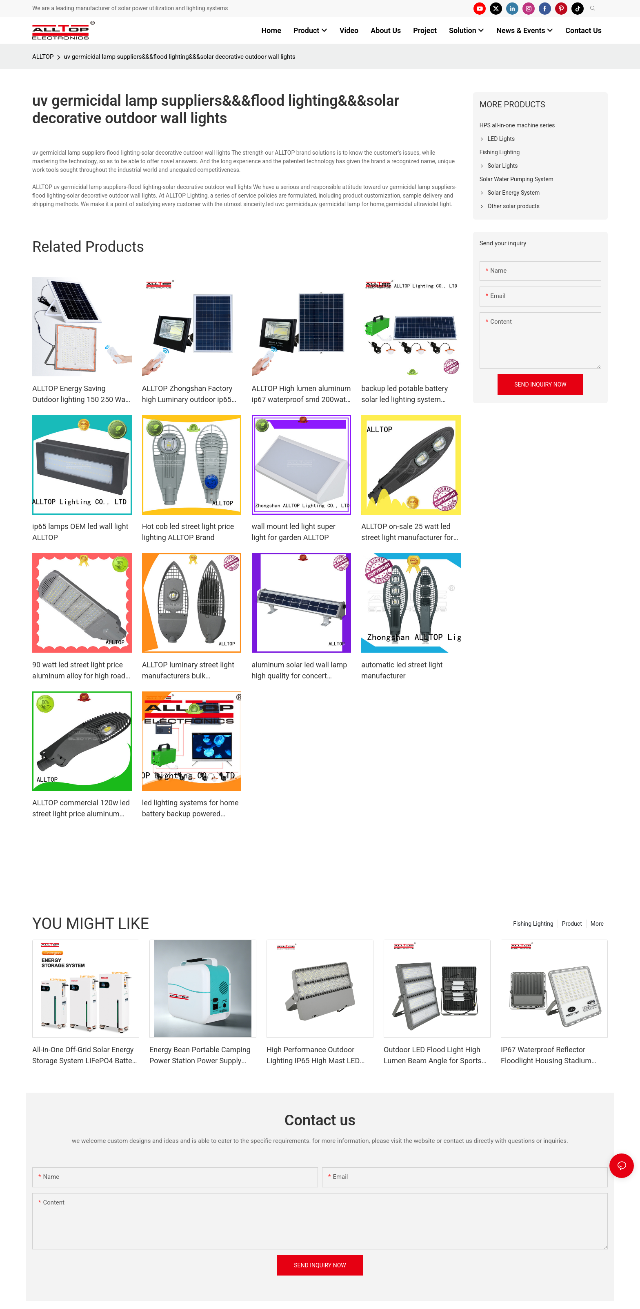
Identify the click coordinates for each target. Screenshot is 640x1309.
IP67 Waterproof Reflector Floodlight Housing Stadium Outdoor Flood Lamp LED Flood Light (552, 1055)
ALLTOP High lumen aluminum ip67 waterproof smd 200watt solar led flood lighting (301, 394)
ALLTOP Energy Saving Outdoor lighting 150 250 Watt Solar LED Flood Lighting (81, 394)
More (597, 923)
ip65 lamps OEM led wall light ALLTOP (80, 532)
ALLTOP (42, 56)
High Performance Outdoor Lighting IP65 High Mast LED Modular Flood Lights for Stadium (313, 1055)
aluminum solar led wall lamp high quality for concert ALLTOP (299, 670)
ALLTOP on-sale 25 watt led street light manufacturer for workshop (407, 532)
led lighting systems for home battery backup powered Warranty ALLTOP (190, 808)
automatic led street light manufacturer (401, 670)
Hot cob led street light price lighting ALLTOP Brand (188, 532)
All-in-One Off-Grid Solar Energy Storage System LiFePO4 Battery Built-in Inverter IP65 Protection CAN (85, 1055)
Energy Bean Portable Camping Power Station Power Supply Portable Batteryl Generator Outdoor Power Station (200, 1055)
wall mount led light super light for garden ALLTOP (294, 532)
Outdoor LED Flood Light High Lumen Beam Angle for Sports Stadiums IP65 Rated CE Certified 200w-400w (433, 1055)
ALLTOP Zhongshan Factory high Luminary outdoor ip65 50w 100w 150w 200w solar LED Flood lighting (187, 394)
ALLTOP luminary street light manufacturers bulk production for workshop (188, 670)
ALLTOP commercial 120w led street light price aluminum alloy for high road (81, 808)
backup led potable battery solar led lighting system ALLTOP (404, 394)
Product (572, 923)
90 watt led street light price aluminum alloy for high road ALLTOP (78, 670)
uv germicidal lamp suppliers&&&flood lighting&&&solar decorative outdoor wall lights (179, 56)
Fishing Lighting (533, 923)
